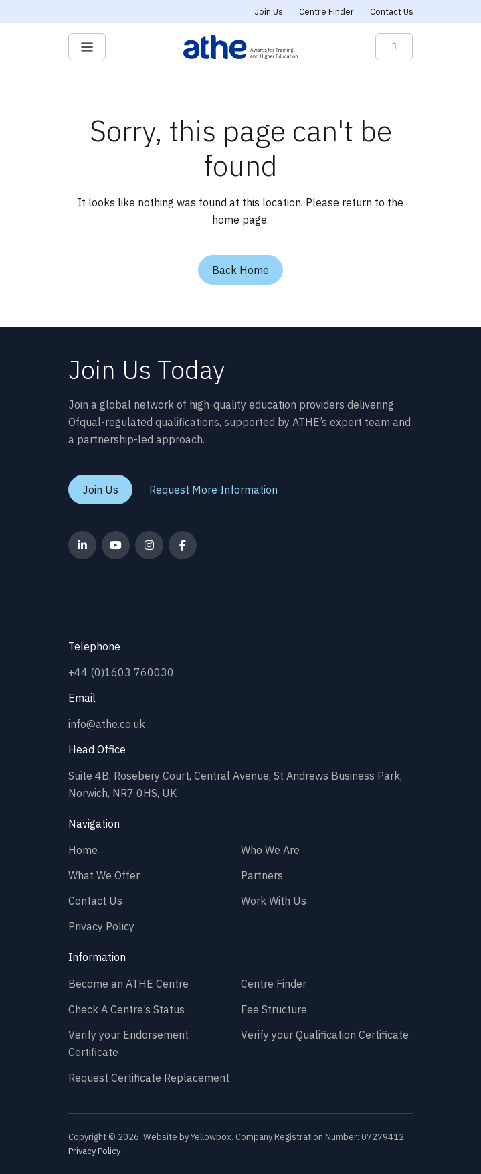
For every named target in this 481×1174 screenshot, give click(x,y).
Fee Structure (274, 1009)
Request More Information (213, 489)
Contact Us (391, 11)
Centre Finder (326, 11)
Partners (262, 875)
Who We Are (270, 850)
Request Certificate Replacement (148, 1077)
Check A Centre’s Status (126, 1009)
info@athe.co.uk (106, 724)
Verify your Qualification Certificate (325, 1034)
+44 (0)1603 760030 (121, 672)
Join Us (269, 11)
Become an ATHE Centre (128, 983)
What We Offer (104, 875)
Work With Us (273, 900)
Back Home (240, 270)
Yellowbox (211, 1137)
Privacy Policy (101, 926)
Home (83, 850)
